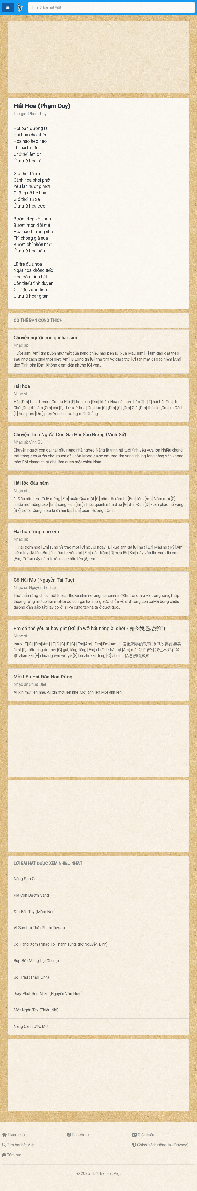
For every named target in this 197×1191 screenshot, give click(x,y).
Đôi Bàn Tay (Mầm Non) (35, 911)
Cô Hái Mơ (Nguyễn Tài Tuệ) (44, 580)
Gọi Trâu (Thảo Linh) (31, 977)
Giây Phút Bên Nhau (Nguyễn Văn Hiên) (48, 993)
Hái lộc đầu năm (31, 483)
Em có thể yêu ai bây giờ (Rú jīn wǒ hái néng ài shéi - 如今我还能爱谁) (89, 628)
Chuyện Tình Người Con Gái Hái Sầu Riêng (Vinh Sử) (70, 434)
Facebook (81, 1134)
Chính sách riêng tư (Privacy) (162, 1144)
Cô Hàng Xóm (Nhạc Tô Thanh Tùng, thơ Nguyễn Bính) (61, 944)
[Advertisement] (98, 57)
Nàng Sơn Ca (25, 878)
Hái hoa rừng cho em (36, 531)
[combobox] (111, 7)
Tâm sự (14, 1154)
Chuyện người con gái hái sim (45, 338)
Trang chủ (16, 1134)
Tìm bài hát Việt (21, 1144)
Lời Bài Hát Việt (107, 1173)
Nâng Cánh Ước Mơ (31, 1026)
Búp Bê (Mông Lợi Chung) (36, 960)
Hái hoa (22, 386)
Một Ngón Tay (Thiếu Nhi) (36, 1010)
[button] (8, 7)
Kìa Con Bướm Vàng (31, 895)
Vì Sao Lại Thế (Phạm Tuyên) (39, 927)
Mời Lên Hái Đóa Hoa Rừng (43, 677)
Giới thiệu (146, 1134)
